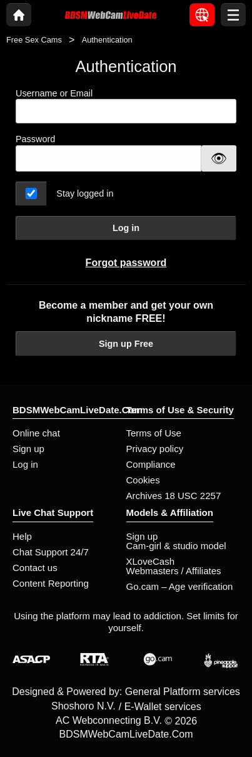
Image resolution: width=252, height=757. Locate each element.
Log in (126, 228)
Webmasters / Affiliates (173, 570)
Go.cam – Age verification (179, 586)
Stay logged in (84, 193)
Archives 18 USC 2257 (173, 495)
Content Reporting (51, 583)
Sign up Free (126, 344)
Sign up (28, 448)
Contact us (35, 567)
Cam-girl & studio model (176, 545)
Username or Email (126, 106)
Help (22, 536)
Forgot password (126, 262)
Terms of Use (153, 433)
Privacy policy (155, 448)
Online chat (36, 433)
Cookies (143, 480)
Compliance (151, 464)
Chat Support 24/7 (51, 552)
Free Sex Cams (34, 39)
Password (35, 139)
